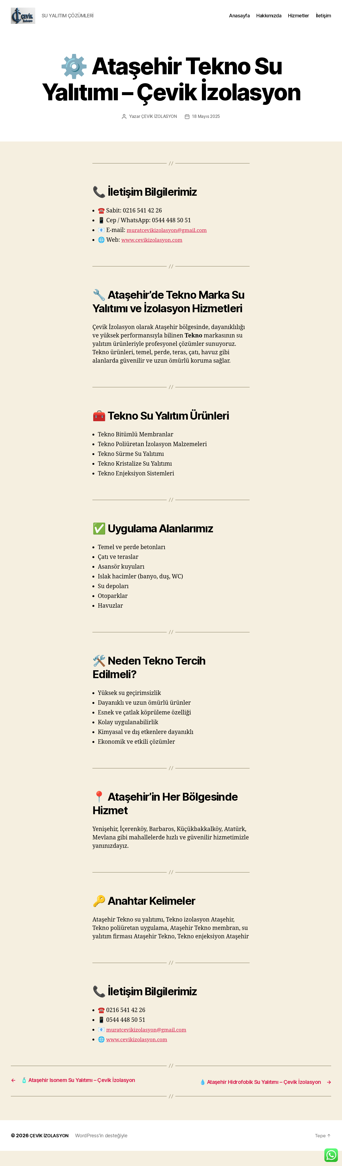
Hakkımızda (268, 19)
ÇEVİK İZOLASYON (158, 124)
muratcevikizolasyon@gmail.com (172, 238)
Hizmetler (298, 19)
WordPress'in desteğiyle (105, 1151)
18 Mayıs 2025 (207, 124)
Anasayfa (239, 19)
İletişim (323, 19)
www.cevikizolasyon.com (155, 248)
